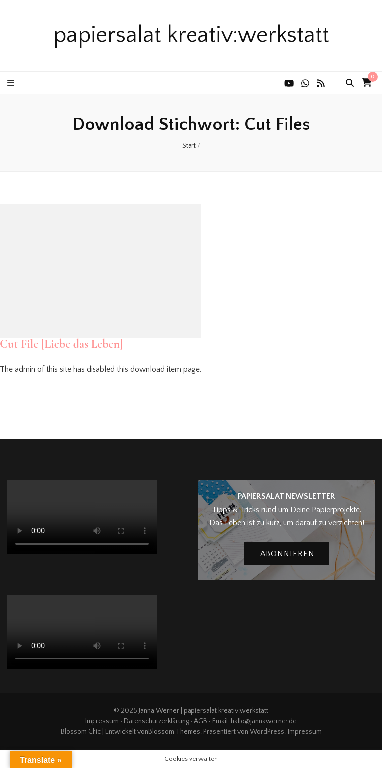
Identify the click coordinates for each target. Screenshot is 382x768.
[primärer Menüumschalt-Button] (12, 83)
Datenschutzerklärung (156, 721)
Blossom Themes (174, 732)
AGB (200, 721)
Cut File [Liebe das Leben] (61, 344)
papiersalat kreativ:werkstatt (191, 35)
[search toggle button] (350, 83)
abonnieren (287, 553)
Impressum (102, 721)
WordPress (267, 732)
